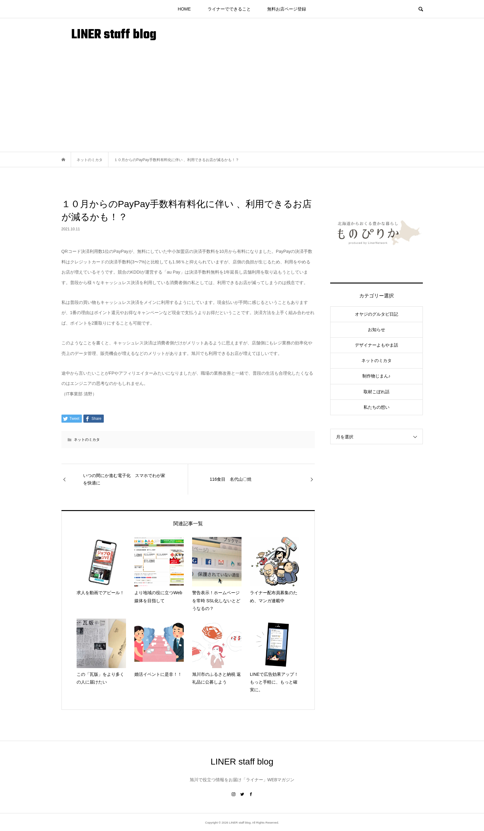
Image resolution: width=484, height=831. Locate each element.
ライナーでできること (229, 8)
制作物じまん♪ (376, 375)
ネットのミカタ (87, 439)
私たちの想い (376, 407)
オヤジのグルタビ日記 (376, 314)
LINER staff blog (113, 35)
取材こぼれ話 (376, 391)
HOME (184, 8)
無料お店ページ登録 (286, 8)
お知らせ (376, 329)
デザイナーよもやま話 (376, 345)
